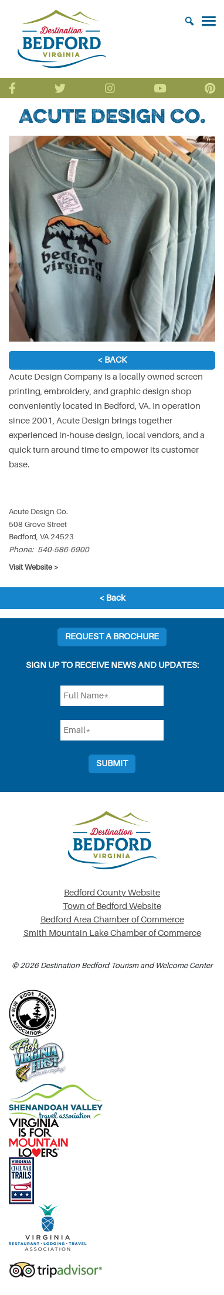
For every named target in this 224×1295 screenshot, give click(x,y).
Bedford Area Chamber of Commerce (112, 920)
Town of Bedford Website (112, 906)
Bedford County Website (112, 893)
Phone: (21, 549)
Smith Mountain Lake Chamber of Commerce (112, 933)
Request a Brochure (112, 637)
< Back (112, 360)
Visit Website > (34, 567)
